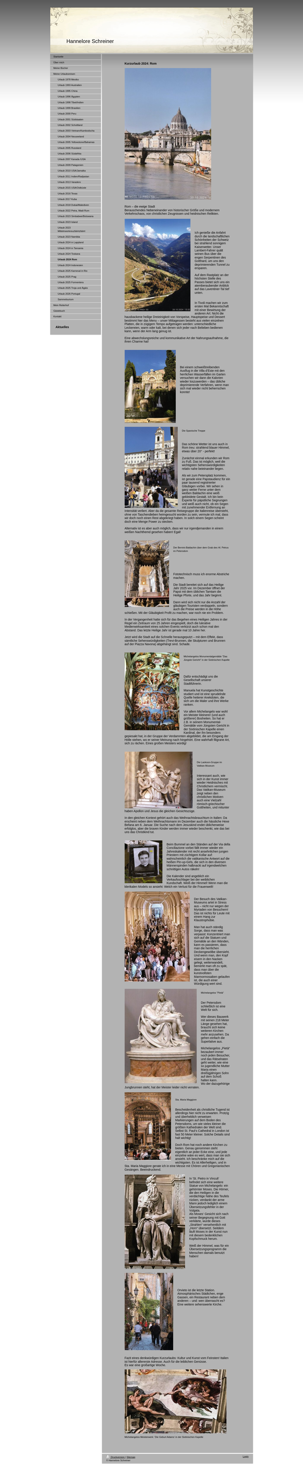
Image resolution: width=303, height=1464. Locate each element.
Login (246, 1456)
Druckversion (115, 1457)
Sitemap (131, 1457)
